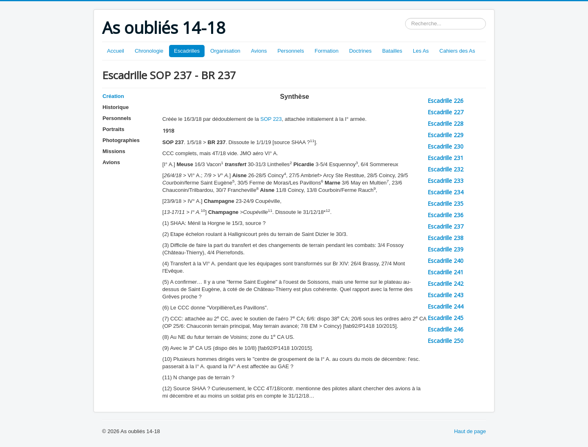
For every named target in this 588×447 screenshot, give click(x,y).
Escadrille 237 (445, 226)
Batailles (392, 51)
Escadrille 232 (445, 169)
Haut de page (470, 431)
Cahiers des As (457, 51)
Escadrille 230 (445, 146)
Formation (326, 51)
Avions (259, 51)
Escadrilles (187, 51)
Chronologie (149, 51)
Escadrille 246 (445, 329)
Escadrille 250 (445, 341)
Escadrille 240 (445, 261)
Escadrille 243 (445, 295)
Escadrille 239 (445, 249)
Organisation (225, 51)
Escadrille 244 (445, 306)
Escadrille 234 (445, 192)
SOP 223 (271, 119)
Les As (421, 51)
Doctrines (360, 51)
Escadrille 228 (445, 123)
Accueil (115, 51)
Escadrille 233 (445, 181)
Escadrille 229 (445, 135)
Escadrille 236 (445, 215)
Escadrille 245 (445, 318)
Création (113, 96)
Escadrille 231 (445, 158)
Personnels (290, 51)
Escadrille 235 (445, 203)
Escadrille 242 (445, 283)
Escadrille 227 (445, 112)
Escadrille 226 (445, 101)
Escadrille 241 (445, 272)
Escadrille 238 (445, 238)
